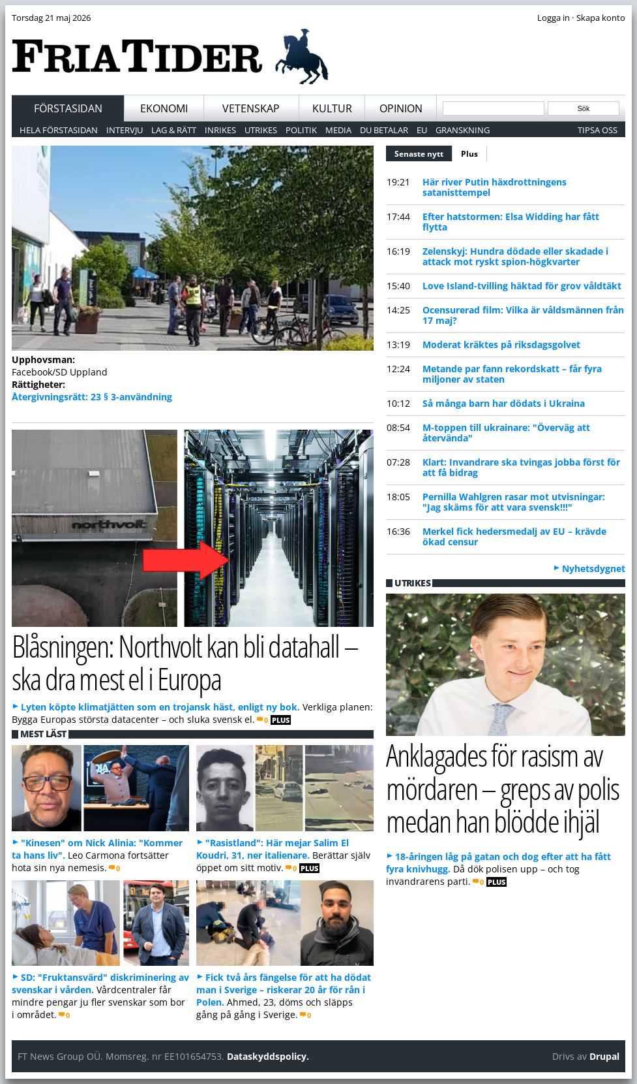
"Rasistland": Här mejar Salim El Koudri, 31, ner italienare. (272, 849)
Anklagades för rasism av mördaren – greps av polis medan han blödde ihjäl (502, 787)
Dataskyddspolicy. (268, 1056)
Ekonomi (164, 108)
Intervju (124, 130)
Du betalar (384, 130)
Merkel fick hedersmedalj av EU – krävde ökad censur (514, 536)
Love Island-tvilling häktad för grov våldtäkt (521, 285)
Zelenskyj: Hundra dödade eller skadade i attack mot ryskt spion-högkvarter (515, 256)
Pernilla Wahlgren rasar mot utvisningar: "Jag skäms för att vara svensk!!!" (513, 501)
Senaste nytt (423, 152)
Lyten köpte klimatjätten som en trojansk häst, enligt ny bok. (160, 707)
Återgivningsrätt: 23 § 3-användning (92, 397)
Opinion (400, 108)
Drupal (604, 1056)
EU (422, 130)
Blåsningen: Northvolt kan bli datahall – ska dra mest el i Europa (185, 662)
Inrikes (220, 130)
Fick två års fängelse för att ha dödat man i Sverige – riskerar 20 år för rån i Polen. (283, 989)
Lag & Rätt (173, 130)
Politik (301, 130)
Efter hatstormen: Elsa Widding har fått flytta (510, 221)
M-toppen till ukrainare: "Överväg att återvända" (506, 432)
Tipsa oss (597, 130)
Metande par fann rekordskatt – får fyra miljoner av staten (512, 373)
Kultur (332, 108)
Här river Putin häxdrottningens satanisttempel (494, 187)
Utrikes (260, 130)
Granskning (463, 130)
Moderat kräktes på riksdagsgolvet (501, 344)
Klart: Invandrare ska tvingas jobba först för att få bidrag (521, 467)
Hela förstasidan (59, 130)
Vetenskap (251, 108)
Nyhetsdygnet (593, 568)
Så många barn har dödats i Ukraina (503, 403)
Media (338, 130)
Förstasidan (68, 108)
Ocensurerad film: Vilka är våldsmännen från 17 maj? (523, 315)
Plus (469, 154)
